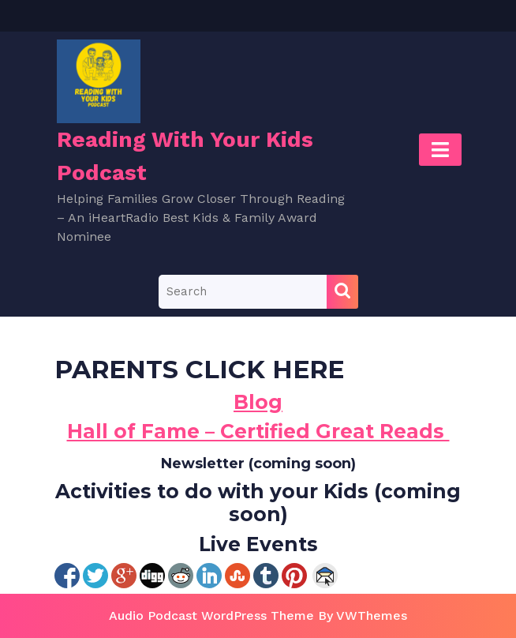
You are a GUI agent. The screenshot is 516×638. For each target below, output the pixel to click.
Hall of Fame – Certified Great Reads (258, 431)
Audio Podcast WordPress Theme (211, 615)
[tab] (440, 149)
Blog (258, 402)
